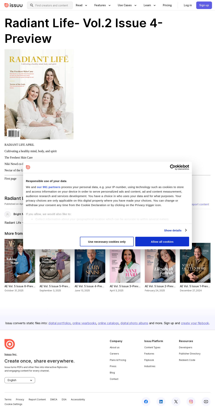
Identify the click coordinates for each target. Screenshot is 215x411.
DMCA (53, 399)
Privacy (20, 399)
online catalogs (108, 323)
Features (149, 353)
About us (115, 347)
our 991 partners (49, 186)
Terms (8, 399)
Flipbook (149, 360)
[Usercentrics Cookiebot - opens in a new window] (172, 167)
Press (113, 366)
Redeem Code (187, 360)
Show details (173, 230)
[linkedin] (160, 401)
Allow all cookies (162, 241)
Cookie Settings (13, 404)
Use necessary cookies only (107, 241)
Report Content (37, 399)
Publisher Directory (190, 353)
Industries (149, 366)
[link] (167, 5)
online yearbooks (84, 323)
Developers (185, 347)
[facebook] (145, 401)
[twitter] (175, 401)
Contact (114, 379)
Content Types (152, 347)
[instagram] (190, 401)
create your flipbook (195, 323)
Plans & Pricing (118, 360)
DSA (64, 399)
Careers (114, 353)
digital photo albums (134, 323)
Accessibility (78, 399)
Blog (112, 372)
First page (11, 178)
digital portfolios (59, 323)
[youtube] (205, 401)
